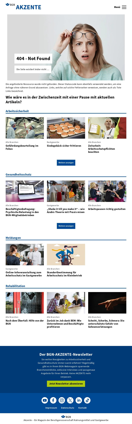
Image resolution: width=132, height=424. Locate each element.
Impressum (51, 407)
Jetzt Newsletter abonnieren (66, 383)
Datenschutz (67, 407)
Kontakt (82, 407)
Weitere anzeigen (66, 162)
